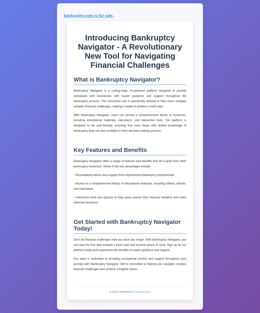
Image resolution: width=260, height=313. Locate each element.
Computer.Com (142, 291)
